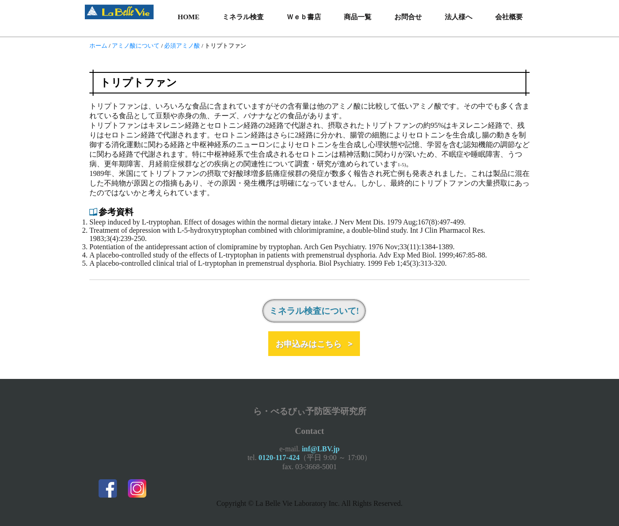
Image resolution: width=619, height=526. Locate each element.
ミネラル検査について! (314, 311)
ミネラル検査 (243, 17)
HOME (189, 17)
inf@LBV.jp (321, 449)
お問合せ (408, 17)
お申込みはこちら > (314, 343)
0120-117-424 (279, 457)
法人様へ (458, 17)
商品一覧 (357, 17)
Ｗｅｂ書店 (304, 17)
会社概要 (509, 17)
